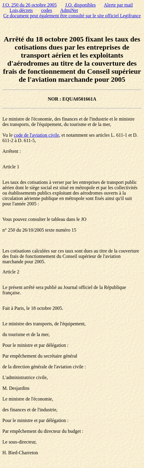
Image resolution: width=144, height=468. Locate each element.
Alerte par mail (118, 4)
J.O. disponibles (80, 4)
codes (46, 10)
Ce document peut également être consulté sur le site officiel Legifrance (72, 15)
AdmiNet (69, 10)
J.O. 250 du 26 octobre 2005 (29, 4)
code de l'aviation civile (36, 135)
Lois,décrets (21, 10)
